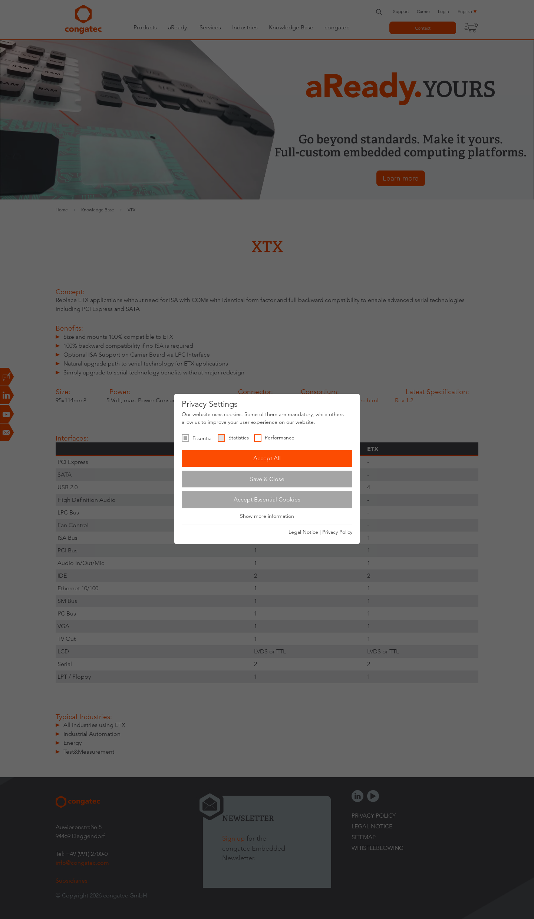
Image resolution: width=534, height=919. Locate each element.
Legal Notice (303, 532)
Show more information (267, 516)
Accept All (267, 458)
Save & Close (267, 479)
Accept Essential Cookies (267, 499)
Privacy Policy (337, 532)
